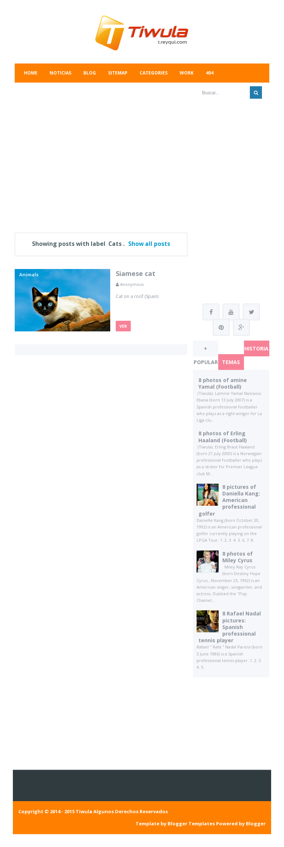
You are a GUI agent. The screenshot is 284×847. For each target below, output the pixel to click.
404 (209, 73)
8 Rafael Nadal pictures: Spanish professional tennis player (229, 627)
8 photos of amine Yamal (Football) (222, 383)
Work (187, 73)
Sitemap (117, 73)
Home (30, 73)
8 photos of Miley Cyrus (237, 557)
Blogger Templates (191, 823)
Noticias (60, 73)
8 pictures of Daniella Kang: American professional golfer (229, 500)
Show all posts (149, 244)
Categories (154, 73)
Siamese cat (135, 273)
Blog (89, 73)
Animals (29, 274)
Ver (123, 326)
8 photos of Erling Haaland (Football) (222, 436)
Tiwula (84, 811)
